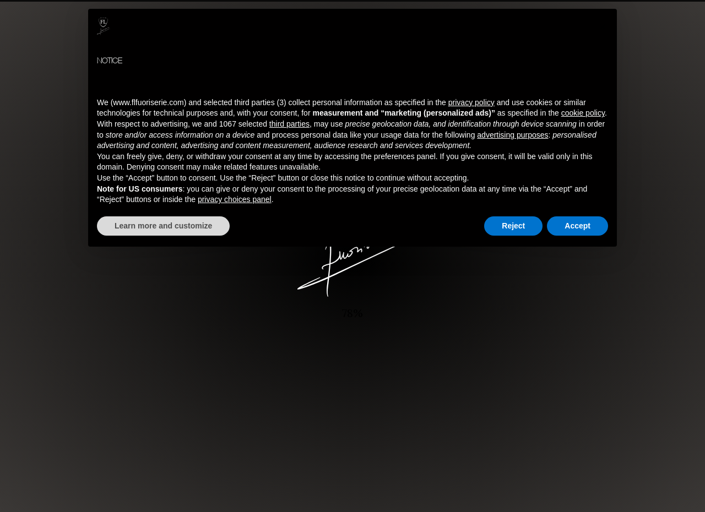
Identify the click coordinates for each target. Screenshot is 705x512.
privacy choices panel (235, 199)
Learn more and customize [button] (163, 225)
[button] (602, 26)
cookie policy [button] (583, 112)
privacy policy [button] (471, 102)
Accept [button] (577, 225)
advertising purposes (512, 134)
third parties (289, 123)
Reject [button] (513, 225)
